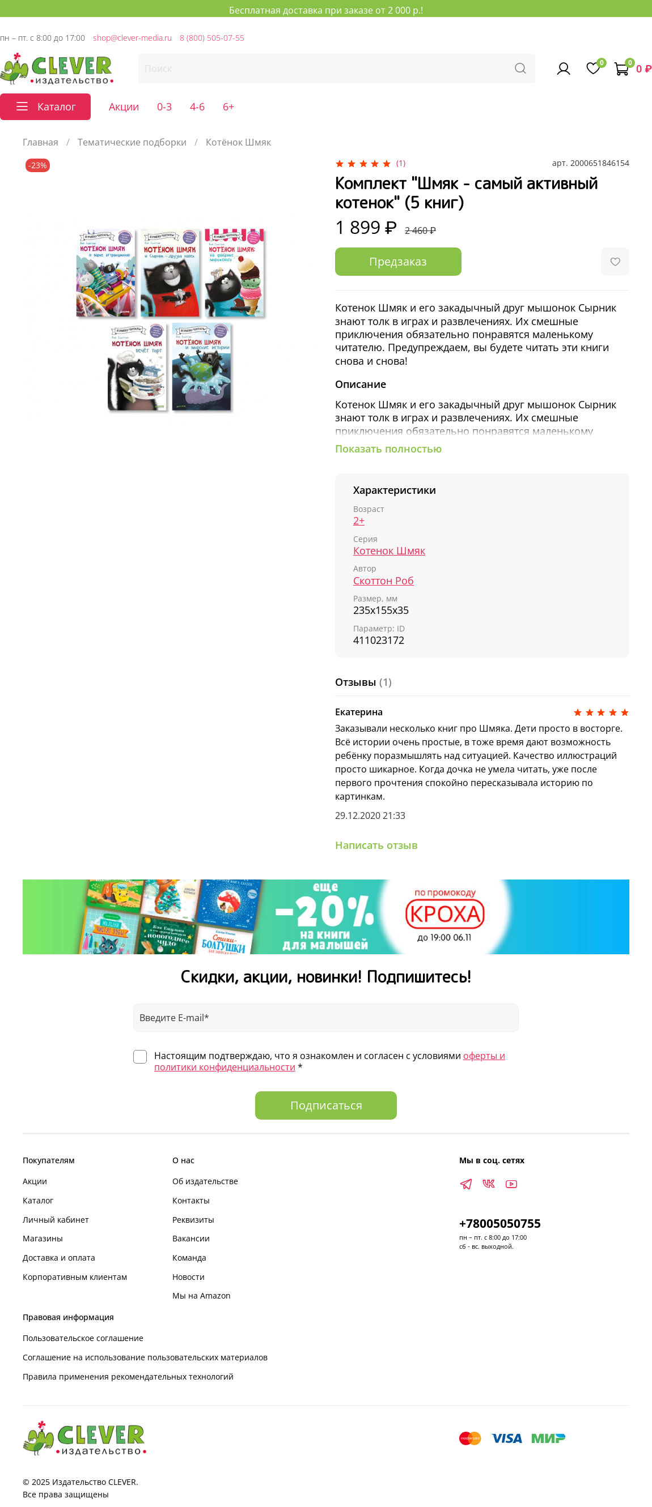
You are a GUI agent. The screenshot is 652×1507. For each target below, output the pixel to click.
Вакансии (191, 1238)
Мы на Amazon (201, 1295)
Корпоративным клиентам (75, 1276)
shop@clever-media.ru (132, 37)
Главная (40, 142)
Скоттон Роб (383, 580)
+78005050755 (500, 1223)
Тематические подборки (132, 142)
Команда (189, 1257)
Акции (124, 106)
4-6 (197, 106)
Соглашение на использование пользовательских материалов (145, 1357)
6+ (228, 106)
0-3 (164, 106)
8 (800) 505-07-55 (212, 37)
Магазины (43, 1238)
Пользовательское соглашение (83, 1338)
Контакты (191, 1200)
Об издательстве (205, 1181)
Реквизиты (193, 1219)
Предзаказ (398, 261)
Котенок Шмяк (389, 550)
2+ (359, 520)
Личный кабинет (56, 1219)
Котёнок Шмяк (238, 142)
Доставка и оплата (59, 1257)
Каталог (38, 1200)
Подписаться (326, 1105)
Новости (188, 1276)
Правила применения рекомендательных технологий (128, 1376)
